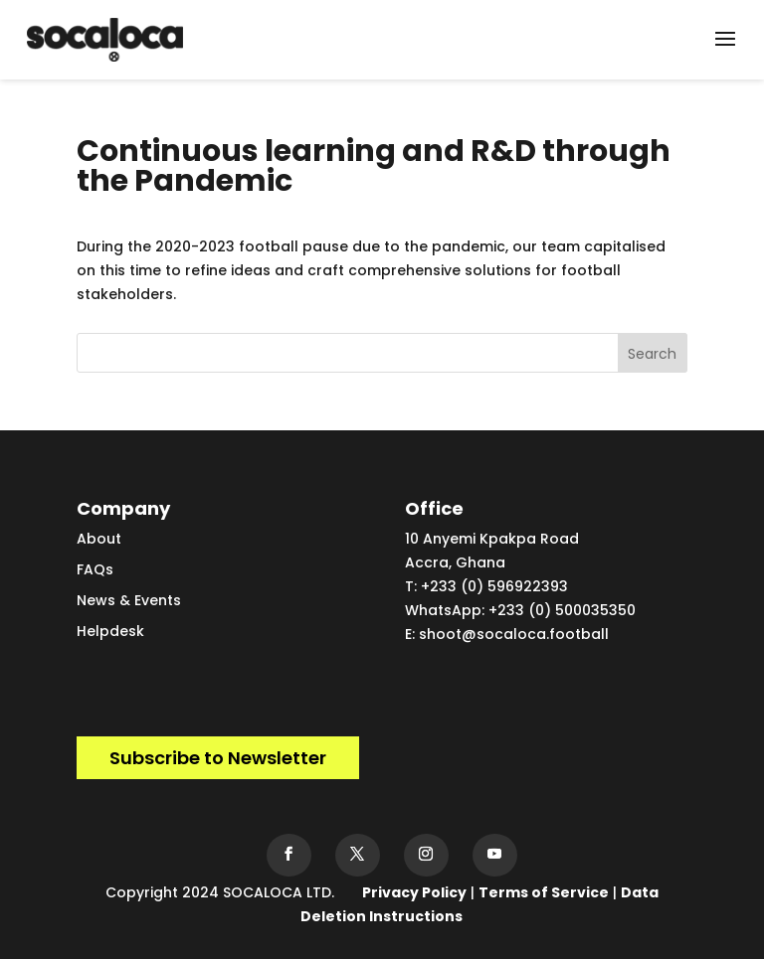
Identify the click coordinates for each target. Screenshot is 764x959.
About (99, 539)
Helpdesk (110, 631)
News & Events (129, 600)
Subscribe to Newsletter (217, 757)
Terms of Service (543, 892)
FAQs (95, 569)
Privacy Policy (414, 892)
